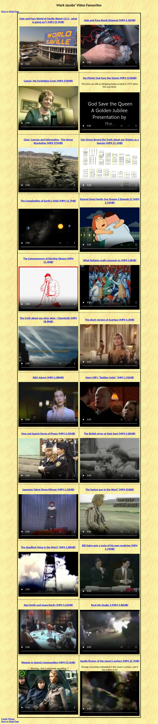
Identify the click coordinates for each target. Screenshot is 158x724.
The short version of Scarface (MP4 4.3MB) (109, 319)
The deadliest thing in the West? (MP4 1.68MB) (48, 547)
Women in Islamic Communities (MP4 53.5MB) (48, 662)
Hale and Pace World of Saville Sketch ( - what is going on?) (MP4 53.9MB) (48, 20)
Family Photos (8, 719)
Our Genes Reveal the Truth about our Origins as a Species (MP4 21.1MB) (110, 141)
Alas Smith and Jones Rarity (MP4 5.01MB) (48, 605)
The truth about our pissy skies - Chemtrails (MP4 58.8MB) (48, 319)
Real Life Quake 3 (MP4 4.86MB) (109, 605)
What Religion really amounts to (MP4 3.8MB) (109, 260)
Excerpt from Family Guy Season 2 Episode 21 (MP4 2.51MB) (109, 200)
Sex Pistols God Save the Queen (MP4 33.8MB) (110, 78)
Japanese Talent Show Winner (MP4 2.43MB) (48, 489)
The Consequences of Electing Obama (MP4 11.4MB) (48, 260)
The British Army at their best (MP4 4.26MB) (109, 433)
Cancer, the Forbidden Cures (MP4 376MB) (48, 81)
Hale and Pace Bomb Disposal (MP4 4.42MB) (110, 20)
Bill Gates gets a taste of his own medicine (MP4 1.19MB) (110, 547)
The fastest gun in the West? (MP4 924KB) (110, 489)
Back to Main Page (10, 11)
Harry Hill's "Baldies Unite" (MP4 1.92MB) (110, 377)
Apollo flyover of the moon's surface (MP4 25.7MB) (109, 661)
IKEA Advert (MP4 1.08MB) (48, 377)
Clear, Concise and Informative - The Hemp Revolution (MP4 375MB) (48, 141)
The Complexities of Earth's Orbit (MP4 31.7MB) (48, 200)
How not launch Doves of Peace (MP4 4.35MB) (48, 433)
